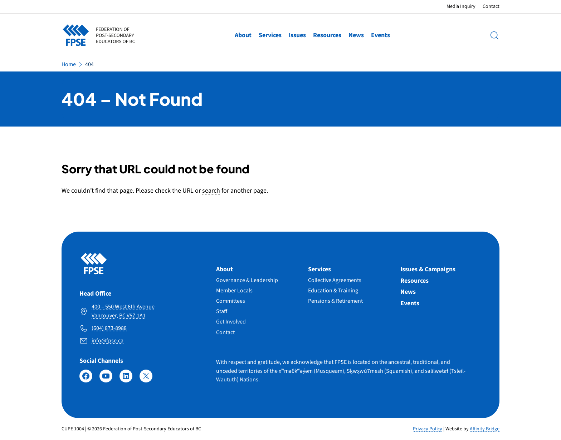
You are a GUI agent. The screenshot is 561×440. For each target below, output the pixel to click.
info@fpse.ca (107, 341)
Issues (297, 35)
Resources (327, 35)
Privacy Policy (427, 428)
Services (270, 35)
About (243, 35)
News (356, 35)
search (211, 190)
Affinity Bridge (484, 428)
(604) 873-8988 (109, 328)
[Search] (494, 35)
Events (380, 35)
